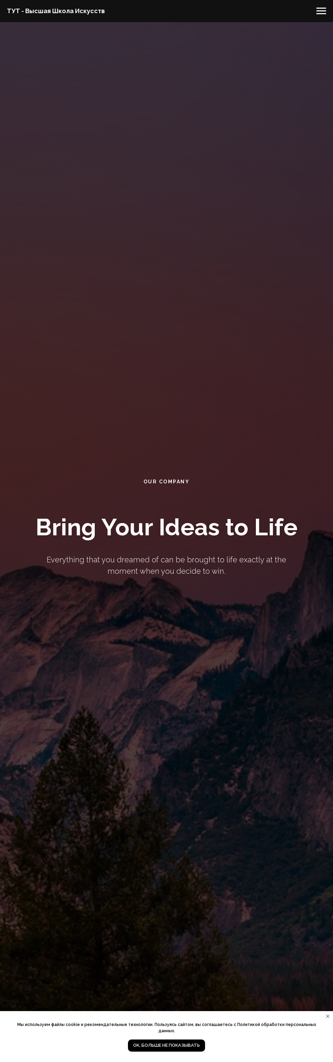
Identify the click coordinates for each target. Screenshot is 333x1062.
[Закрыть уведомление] (327, 1016)
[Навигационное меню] (321, 11)
